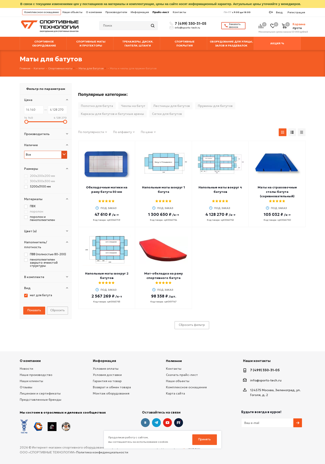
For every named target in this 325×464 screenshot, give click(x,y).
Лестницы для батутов (171, 106)
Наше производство (36, 375)
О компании (94, 12)
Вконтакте (145, 422)
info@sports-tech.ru (187, 27)
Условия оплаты (106, 369)
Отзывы (26, 387)
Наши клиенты (31, 381)
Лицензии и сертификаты (40, 393)
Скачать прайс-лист (182, 375)
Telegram (156, 422)
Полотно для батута (97, 106)
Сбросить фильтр (192, 325)
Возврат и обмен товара (112, 387)
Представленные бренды (40, 400)
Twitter (178, 422)
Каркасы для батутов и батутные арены (112, 114)
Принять (204, 439)
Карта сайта (175, 393)
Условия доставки (107, 375)
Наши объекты (72, 12)
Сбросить (57, 310)
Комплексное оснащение (41, 12)
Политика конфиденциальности (102, 452)
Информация (140, 12)
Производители (116, 12)
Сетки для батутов (167, 114)
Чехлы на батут (133, 106)
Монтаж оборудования (111, 393)
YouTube (167, 422)
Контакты (179, 12)
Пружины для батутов (215, 106)
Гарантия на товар (107, 381)
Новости (26, 369)
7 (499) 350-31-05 (190, 23)
